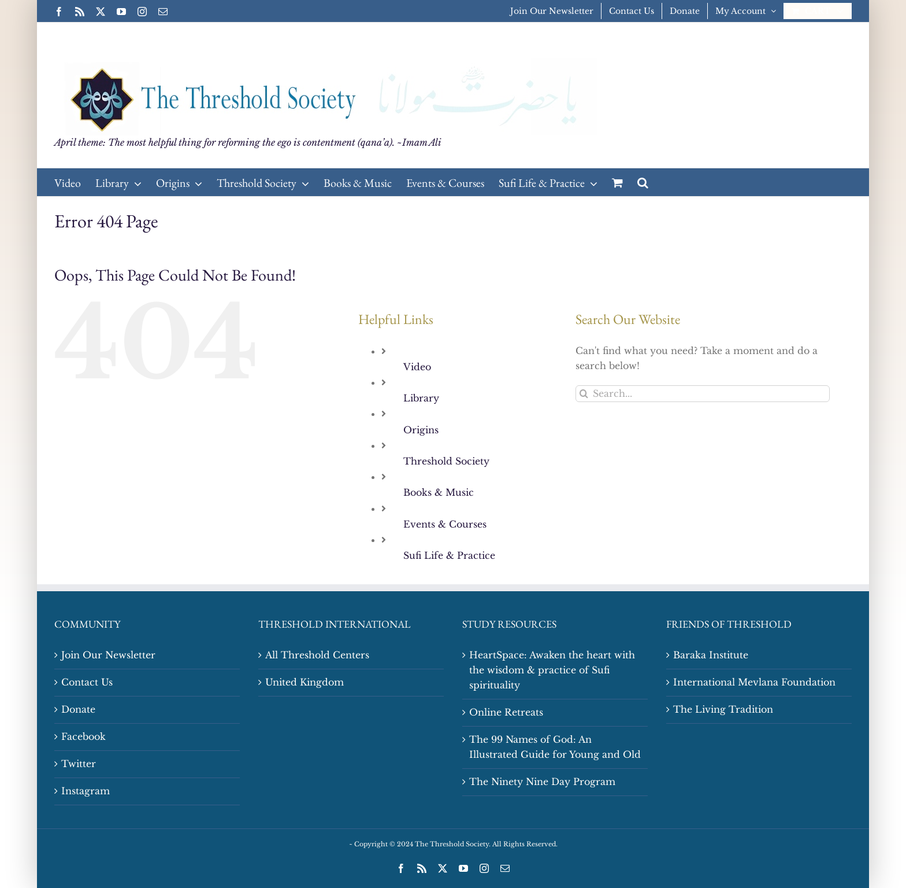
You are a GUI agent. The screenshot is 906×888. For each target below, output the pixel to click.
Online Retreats (506, 712)
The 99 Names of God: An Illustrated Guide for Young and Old (555, 747)
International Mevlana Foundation (754, 682)
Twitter (78, 763)
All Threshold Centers (317, 655)
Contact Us (87, 682)
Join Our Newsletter (108, 655)
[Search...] (702, 393)
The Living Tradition (723, 709)
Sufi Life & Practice (449, 555)
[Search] (583, 393)
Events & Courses (445, 524)
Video (417, 367)
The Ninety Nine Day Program (542, 781)
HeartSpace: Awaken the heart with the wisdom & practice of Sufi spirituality (552, 670)
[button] (642, 182)
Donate (78, 709)
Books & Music (438, 492)
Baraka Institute (710, 655)
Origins (421, 430)
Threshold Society (446, 461)
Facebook (83, 736)
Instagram (85, 791)
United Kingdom (304, 682)
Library (421, 398)
